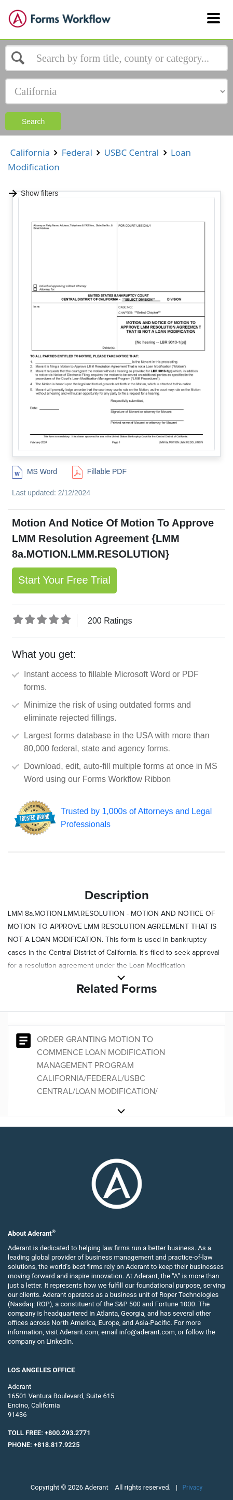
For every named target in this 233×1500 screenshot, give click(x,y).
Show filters (33, 193)
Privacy (193, 1487)
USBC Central (131, 152)
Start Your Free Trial (64, 580)
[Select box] (116, 58)
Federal (76, 152)
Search (33, 121)
